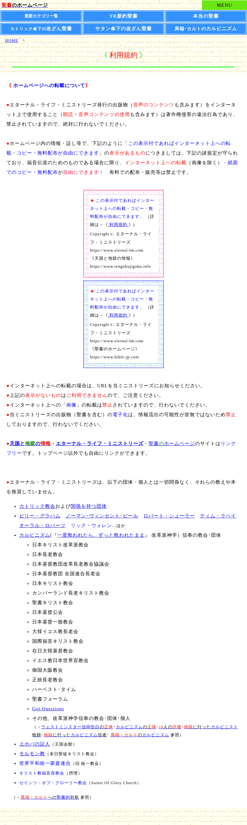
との (30, 443)
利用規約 (118, 224)
